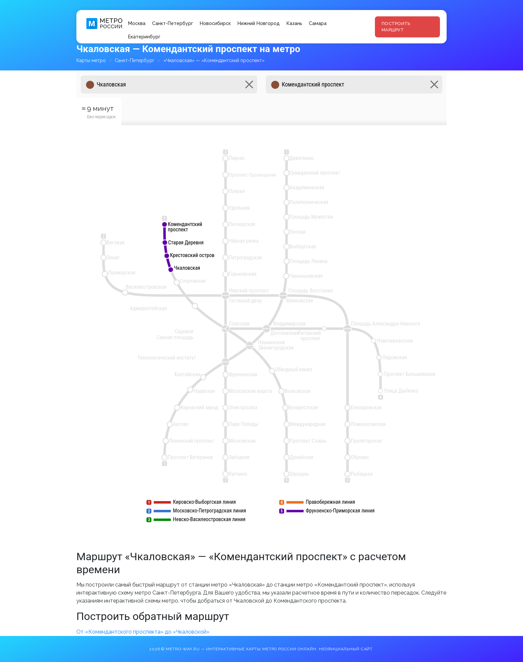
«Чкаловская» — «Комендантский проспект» (214, 60)
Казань (294, 23)
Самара (318, 23)
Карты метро (91, 60)
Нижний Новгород (258, 23)
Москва (136, 23)
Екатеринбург (144, 36)
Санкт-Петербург (172, 23)
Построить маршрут (396, 27)
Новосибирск (215, 23)
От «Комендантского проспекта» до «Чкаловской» (142, 632)
